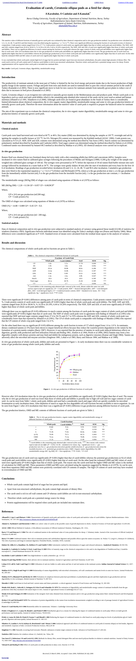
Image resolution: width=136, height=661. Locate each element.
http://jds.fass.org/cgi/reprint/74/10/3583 (27, 640)
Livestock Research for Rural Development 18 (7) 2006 (22, 2)
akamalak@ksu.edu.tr (68, 26)
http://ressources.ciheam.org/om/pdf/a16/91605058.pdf (39, 519)
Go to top (5, 658)
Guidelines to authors (69, 2)
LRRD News (99, 2)
